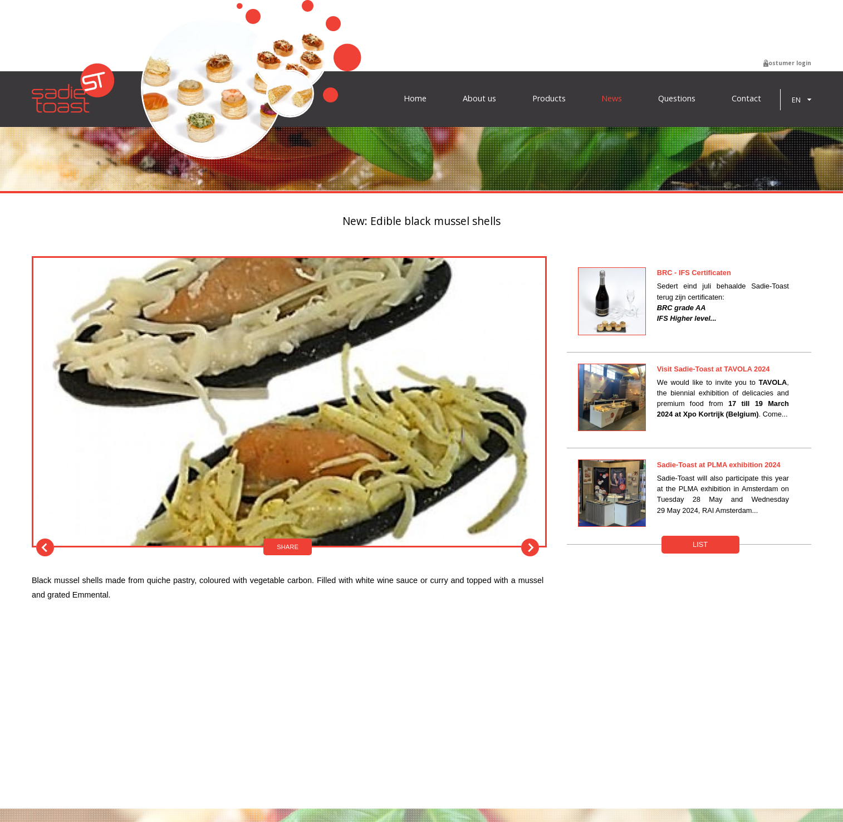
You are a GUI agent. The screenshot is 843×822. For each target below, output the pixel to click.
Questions (676, 98)
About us (479, 98)
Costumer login (787, 63)
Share (287, 547)
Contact (746, 98)
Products (549, 98)
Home (415, 98)
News (611, 98)
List (700, 544)
